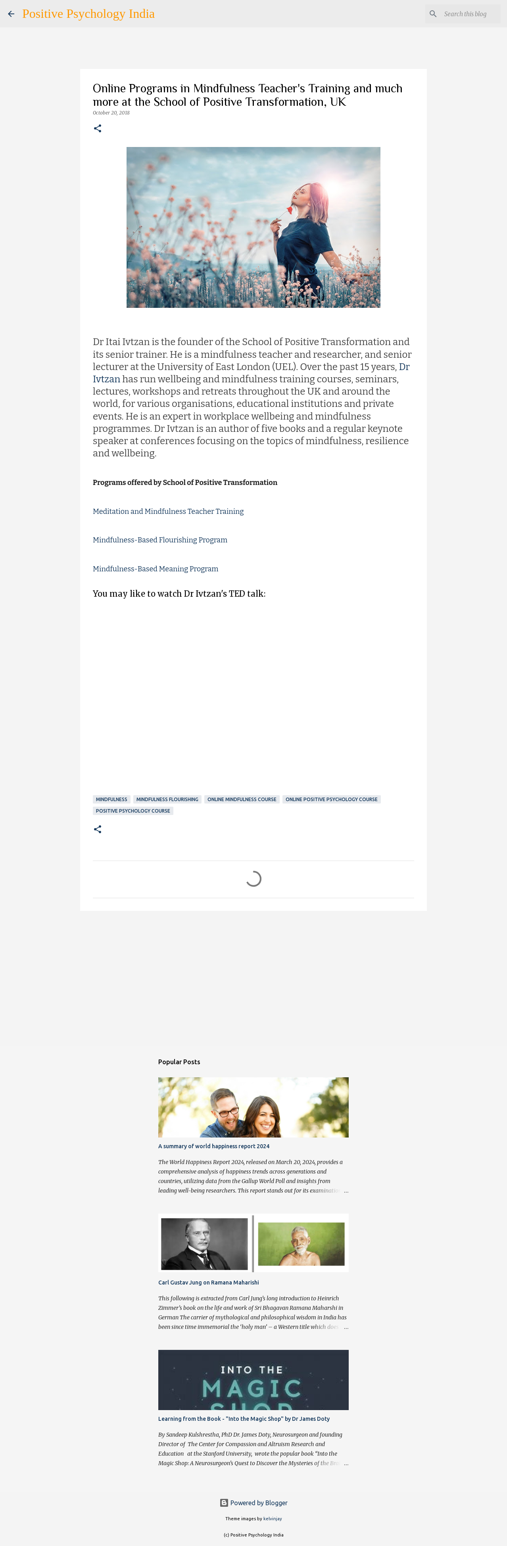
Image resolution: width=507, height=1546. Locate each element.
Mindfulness (111, 799)
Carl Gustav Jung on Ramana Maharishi (208, 1282)
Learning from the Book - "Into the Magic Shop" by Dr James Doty (244, 1419)
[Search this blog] (459, 13)
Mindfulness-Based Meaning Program (156, 569)
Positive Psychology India (88, 13)
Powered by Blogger (253, 1502)
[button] (97, 129)
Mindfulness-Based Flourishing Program (160, 540)
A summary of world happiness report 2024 (213, 1146)
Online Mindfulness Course (242, 799)
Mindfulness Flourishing (167, 799)
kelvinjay (272, 1518)
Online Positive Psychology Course (332, 799)
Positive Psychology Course (133, 810)
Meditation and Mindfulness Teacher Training (168, 511)
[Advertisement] (253, 978)
